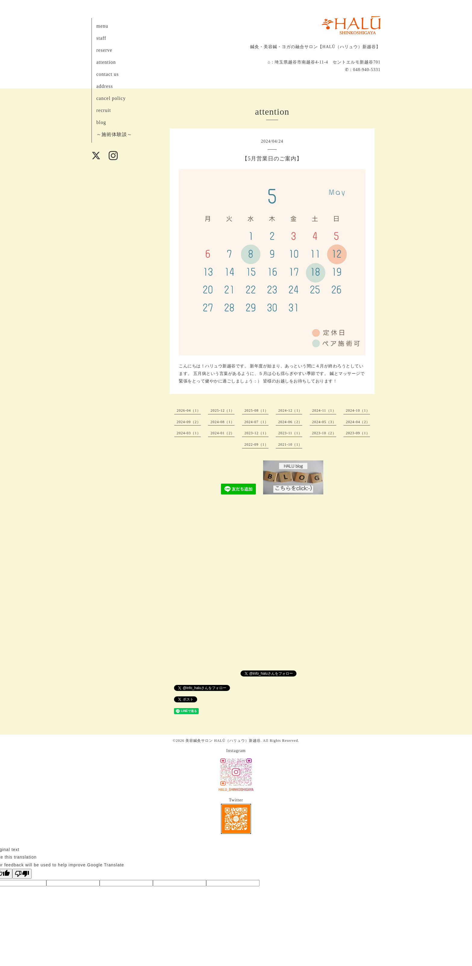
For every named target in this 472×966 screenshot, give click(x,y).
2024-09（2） (189, 422)
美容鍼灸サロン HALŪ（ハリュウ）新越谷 (222, 740)
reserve (104, 50)
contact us (107, 74)
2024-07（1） (256, 422)
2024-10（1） (358, 410)
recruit (103, 110)
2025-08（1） (256, 410)
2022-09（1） (256, 444)
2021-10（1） (290, 444)
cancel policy (111, 98)
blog (101, 122)
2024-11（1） (324, 410)
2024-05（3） (324, 422)
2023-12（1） (256, 433)
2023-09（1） (358, 433)
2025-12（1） (222, 410)
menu (102, 26)
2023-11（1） (290, 433)
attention (106, 62)
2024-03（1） (189, 433)
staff (101, 38)
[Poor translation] (22, 874)
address (104, 86)
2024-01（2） (222, 433)
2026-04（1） (189, 410)
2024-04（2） (358, 422)
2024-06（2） (290, 422)
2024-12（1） (290, 410)
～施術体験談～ (114, 134)
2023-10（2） (324, 433)
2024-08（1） (222, 422)
